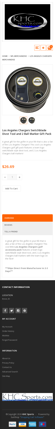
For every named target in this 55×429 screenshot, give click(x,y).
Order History (8, 331)
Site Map (6, 376)
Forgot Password (9, 340)
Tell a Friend (11, 231)
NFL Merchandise (19, 56)
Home (5, 56)
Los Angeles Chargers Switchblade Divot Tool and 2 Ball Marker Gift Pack (26, 132)
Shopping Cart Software (32, 417)
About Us (6, 358)
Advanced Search (10, 371)
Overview (9, 218)
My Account (7, 326)
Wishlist (5, 335)
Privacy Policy (8, 362)
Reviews (8, 225)
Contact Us (7, 367)
